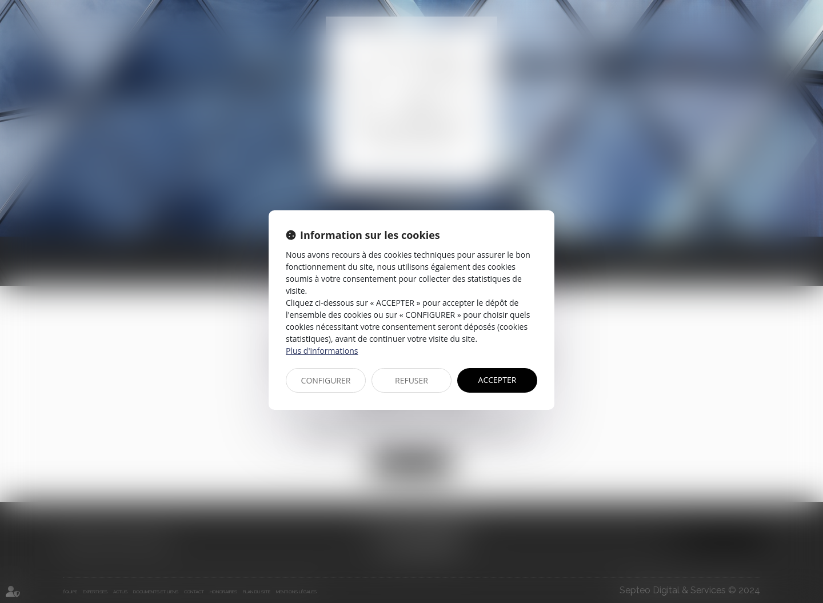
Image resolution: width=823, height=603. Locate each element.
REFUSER (411, 380)
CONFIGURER (326, 380)
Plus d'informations (322, 350)
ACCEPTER (497, 379)
